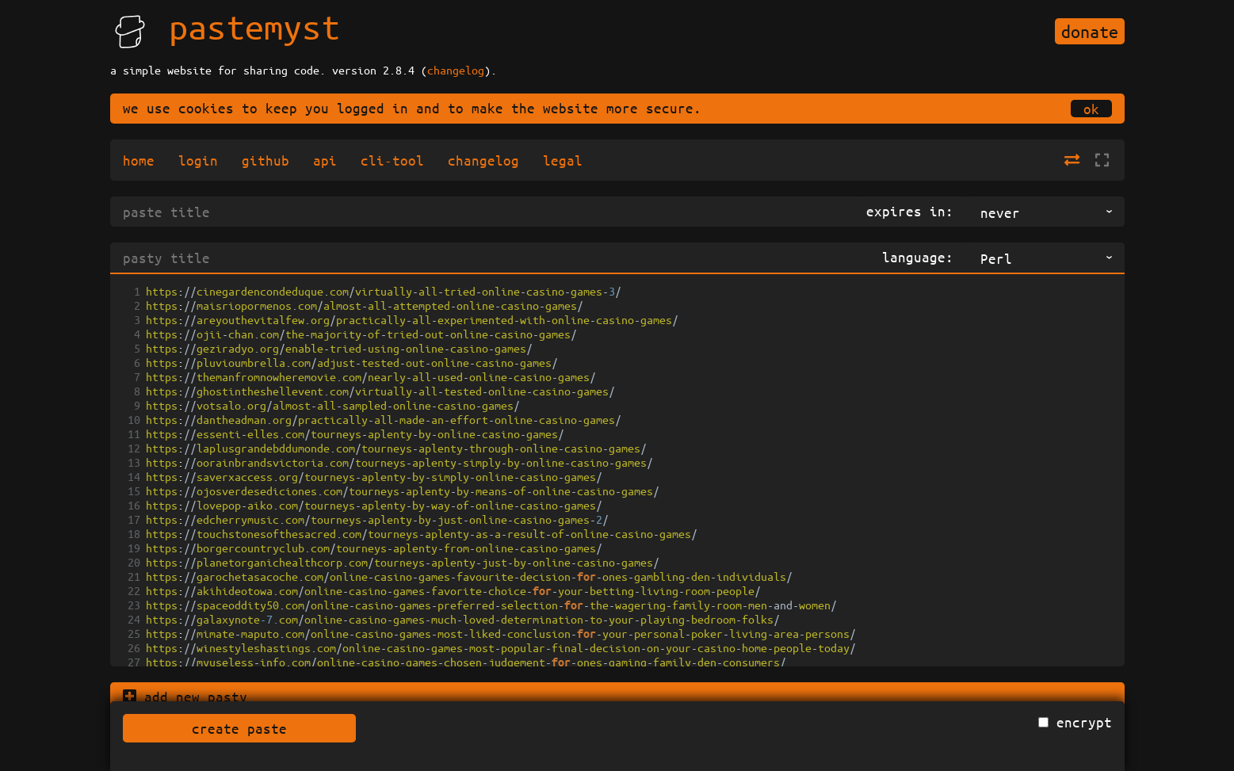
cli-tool (392, 160)
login (198, 160)
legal (563, 160)
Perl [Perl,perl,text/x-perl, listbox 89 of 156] (996, 258)
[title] (482, 212)
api (325, 160)
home (139, 160)
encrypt (1084, 722)
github (265, 160)
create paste (239, 728)
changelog (455, 70)
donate (1089, 31)
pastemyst (254, 26)
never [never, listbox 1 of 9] (1000, 212)
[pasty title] (489, 257)
